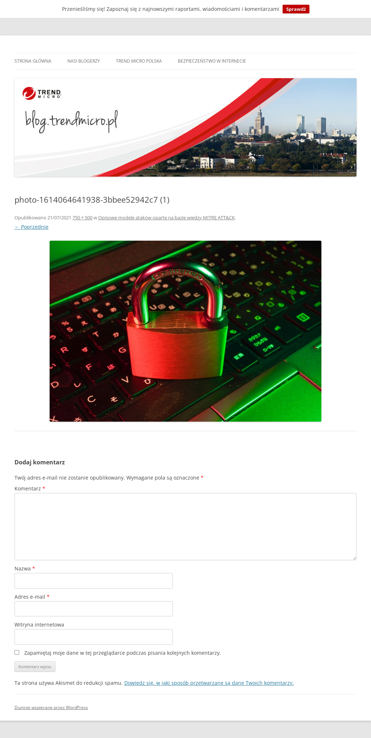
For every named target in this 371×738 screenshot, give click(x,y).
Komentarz (29, 488)
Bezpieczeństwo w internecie (212, 61)
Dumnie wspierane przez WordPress (51, 707)
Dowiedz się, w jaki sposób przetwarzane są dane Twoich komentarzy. (209, 682)
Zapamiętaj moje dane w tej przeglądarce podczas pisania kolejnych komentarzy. (122, 652)
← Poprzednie (31, 226)
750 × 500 (82, 217)
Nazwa (24, 568)
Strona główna (32, 61)
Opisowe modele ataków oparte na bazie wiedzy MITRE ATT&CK (166, 217)
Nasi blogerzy (83, 61)
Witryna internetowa (39, 624)
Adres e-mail (32, 596)
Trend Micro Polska (139, 61)
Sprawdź (296, 9)
